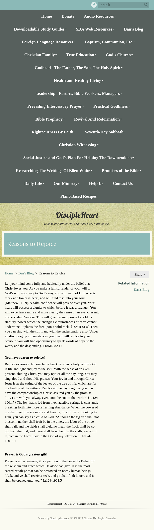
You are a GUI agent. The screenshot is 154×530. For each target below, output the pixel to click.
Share (139, 274)
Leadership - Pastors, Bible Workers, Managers (77, 93)
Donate (68, 16)
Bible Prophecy (48, 119)
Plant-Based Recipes (78, 196)
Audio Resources (99, 16)
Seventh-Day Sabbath (104, 132)
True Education (80, 54)
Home (46, 16)
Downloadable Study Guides (39, 29)
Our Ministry (65, 183)
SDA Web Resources (94, 29)
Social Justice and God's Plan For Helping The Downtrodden (77, 157)
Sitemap (88, 518)
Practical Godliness (110, 106)
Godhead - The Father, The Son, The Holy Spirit (78, 67)
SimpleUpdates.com (59, 518)
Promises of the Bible (120, 170)
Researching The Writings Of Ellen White (53, 170)
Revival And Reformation (97, 119)
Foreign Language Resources (47, 42)
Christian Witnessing (77, 144)
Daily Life (33, 183)
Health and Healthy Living (77, 80)
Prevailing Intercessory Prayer (54, 106)
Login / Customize (107, 518)
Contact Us (123, 183)
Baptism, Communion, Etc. (109, 42)
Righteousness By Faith (52, 132)
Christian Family (39, 54)
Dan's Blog (133, 29)
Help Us (96, 183)
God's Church (118, 54)
